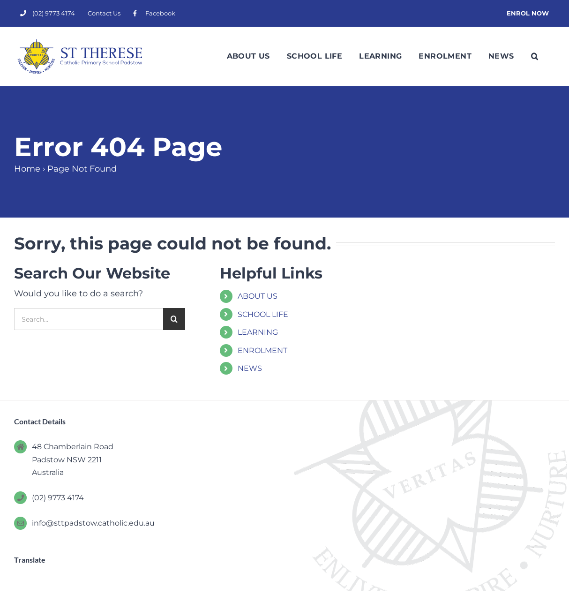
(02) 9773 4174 (58, 497)
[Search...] (88, 319)
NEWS (250, 368)
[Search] (174, 319)
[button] (534, 56)
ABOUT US (257, 296)
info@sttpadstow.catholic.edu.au (93, 523)
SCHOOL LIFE (263, 314)
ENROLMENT (262, 350)
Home (27, 169)
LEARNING (258, 332)
